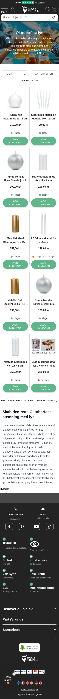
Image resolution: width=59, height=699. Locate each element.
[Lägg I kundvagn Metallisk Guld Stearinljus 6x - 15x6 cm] (15, 264)
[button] (29, 609)
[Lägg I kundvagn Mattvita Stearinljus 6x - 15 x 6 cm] (15, 388)
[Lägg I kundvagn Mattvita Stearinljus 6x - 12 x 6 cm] (43, 202)
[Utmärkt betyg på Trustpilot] (29, 2)
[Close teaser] (14, 674)
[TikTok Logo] (49, 526)
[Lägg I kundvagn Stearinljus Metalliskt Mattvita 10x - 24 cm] (43, 141)
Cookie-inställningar (29, 690)
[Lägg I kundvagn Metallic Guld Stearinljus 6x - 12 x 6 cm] (15, 326)
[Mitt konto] (13, 9)
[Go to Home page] (30, 9)
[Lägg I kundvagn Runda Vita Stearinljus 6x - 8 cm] (15, 141)
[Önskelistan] (47, 9)
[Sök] (54, 17)
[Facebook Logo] (9, 526)
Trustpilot (4, 489)
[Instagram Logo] (23, 526)
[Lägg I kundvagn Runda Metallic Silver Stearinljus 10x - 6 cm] (43, 326)
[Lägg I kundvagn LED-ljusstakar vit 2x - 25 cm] (43, 264)
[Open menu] (4, 9)
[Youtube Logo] (36, 526)
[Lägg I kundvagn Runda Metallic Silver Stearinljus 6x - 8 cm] (15, 202)
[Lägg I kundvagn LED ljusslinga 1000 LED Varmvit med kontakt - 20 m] (43, 388)
